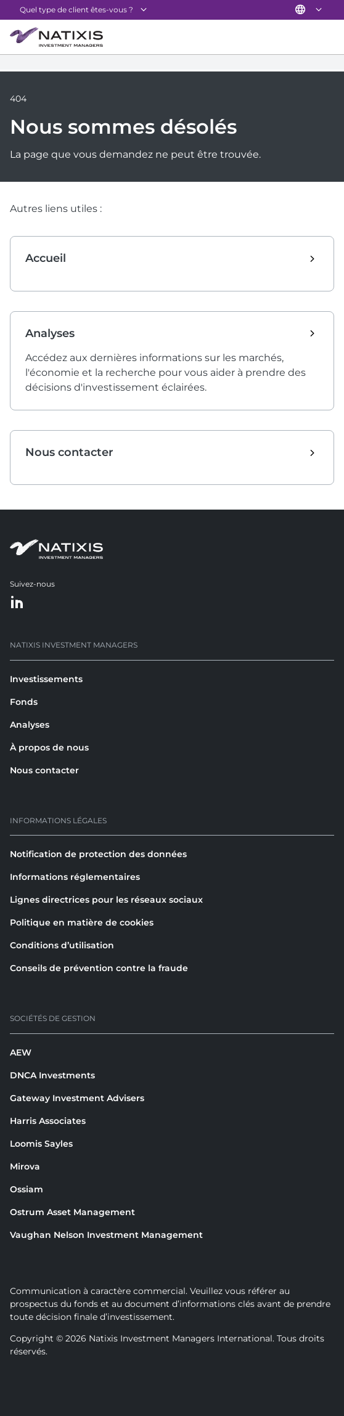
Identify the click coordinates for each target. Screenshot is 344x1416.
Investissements (46, 679)
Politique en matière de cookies (82, 922)
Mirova (25, 1166)
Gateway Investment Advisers (77, 1098)
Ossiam (26, 1189)
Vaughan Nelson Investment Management (106, 1234)
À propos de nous (49, 747)
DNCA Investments (52, 1075)
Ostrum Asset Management (72, 1212)
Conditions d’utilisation (62, 945)
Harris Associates (48, 1120)
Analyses (29, 724)
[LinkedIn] (17, 603)
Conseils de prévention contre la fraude (99, 968)
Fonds (24, 701)
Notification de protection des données (98, 854)
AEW (20, 1052)
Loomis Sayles (41, 1143)
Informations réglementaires (75, 876)
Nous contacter (44, 770)
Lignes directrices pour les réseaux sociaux (106, 899)
